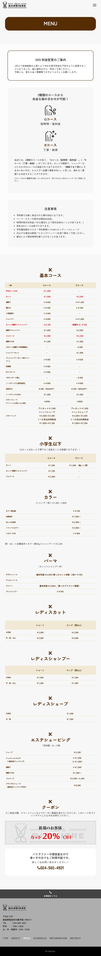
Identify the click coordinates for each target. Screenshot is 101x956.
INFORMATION (58, 938)
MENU (26, 938)
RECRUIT (75, 938)
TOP (5, 938)
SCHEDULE (40, 938)
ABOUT (15, 938)
